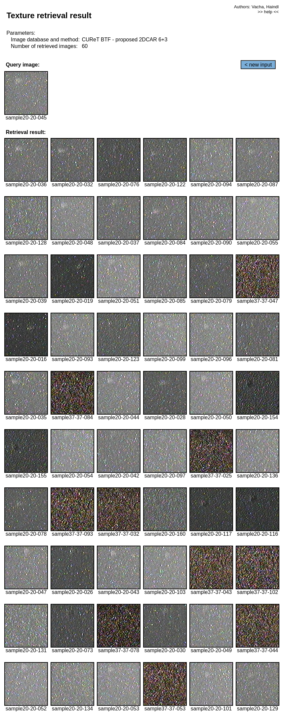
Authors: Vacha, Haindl (256, 6)
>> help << (268, 11)
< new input (258, 65)
